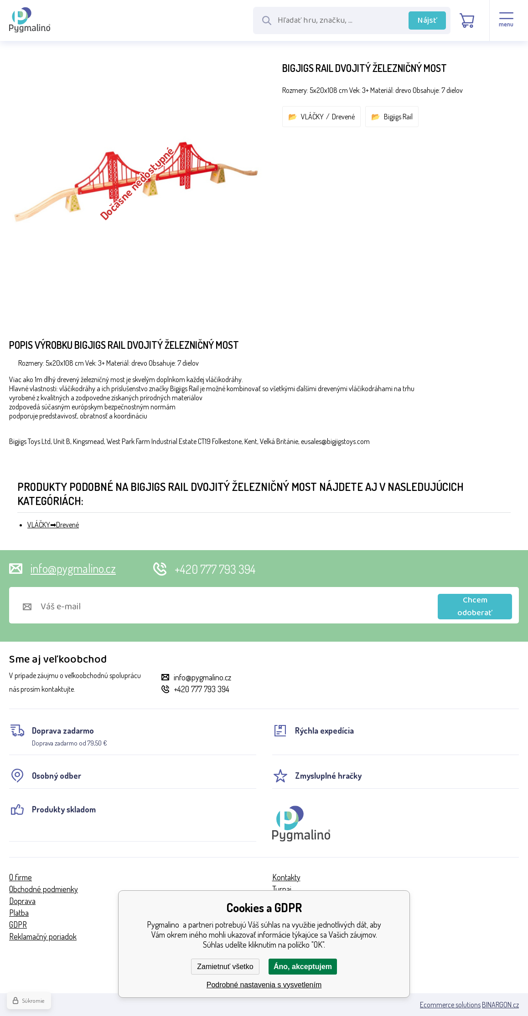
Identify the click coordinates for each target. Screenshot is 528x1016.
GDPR (18, 924)
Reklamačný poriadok (43, 936)
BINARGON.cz (500, 1004)
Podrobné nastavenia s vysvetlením (264, 985)
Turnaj (281, 889)
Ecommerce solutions (450, 1004)
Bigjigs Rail (398, 116)
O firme (20, 877)
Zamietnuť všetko (225, 966)
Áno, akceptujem (303, 966)
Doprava (22, 901)
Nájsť (427, 20)
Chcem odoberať (474, 606)
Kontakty (286, 877)
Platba (19, 913)
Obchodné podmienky (43, 889)
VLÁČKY (312, 116)
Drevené (343, 116)
